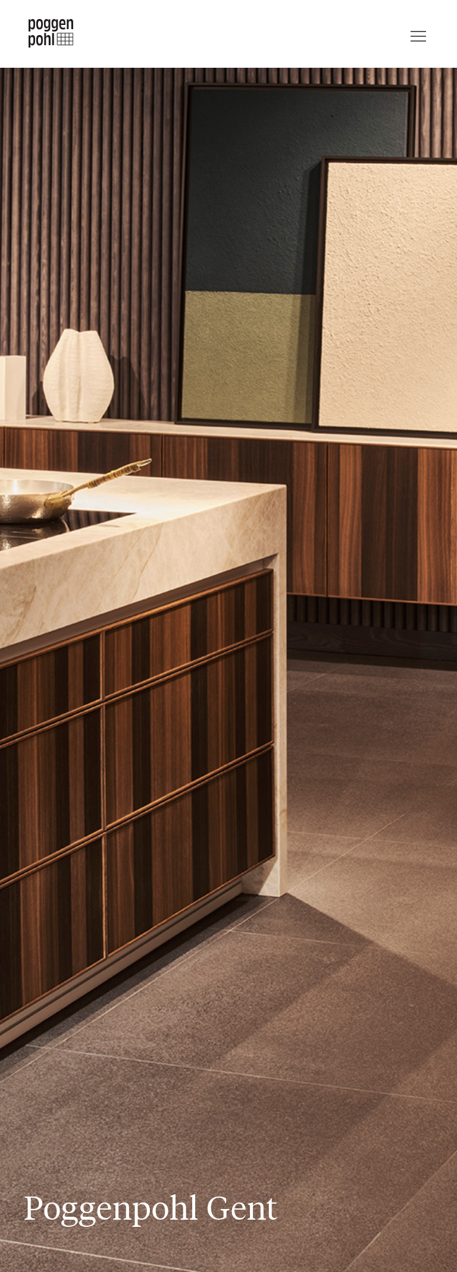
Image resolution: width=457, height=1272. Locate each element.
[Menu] (418, 33)
